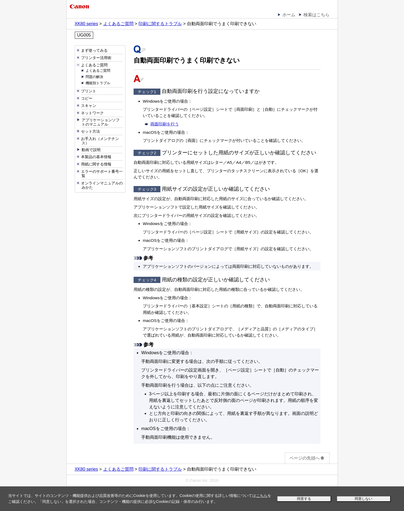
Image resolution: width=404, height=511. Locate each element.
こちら (261, 495)
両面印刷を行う (164, 124)
